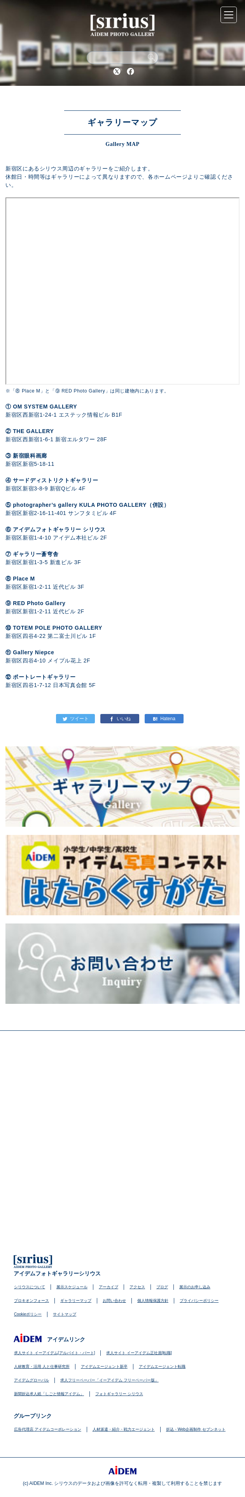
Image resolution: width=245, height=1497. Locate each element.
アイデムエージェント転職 (162, 1366)
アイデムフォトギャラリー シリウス (59, 529)
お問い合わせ (114, 1300)
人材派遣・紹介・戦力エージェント (124, 1429)
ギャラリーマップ (75, 1300)
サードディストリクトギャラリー (55, 480)
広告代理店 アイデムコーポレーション (47, 1429)
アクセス (137, 1287)
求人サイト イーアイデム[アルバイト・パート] (54, 1353)
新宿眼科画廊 (30, 456)
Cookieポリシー (28, 1314)
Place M (24, 578)
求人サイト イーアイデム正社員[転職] (139, 1353)
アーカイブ (108, 1287)
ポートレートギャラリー (44, 677)
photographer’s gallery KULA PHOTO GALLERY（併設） (91, 505)
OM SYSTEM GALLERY (45, 406)
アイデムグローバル (31, 1380)
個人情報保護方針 (152, 1300)
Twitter (116, 71)
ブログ (162, 1287)
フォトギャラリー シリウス (119, 1394)
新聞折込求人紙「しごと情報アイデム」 (49, 1394)
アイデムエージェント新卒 (104, 1366)
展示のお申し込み (194, 1287)
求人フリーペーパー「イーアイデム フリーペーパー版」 (109, 1380)
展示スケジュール (72, 1287)
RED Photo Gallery (39, 603)
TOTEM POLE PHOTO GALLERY (57, 628)
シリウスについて (29, 1287)
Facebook (130, 71)
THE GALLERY (33, 431)
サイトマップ (64, 1314)
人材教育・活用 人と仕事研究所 (42, 1366)
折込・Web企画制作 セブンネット (196, 1429)
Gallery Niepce (33, 652)
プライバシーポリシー (199, 1300)
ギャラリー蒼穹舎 (35, 554)
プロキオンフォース (31, 1300)
